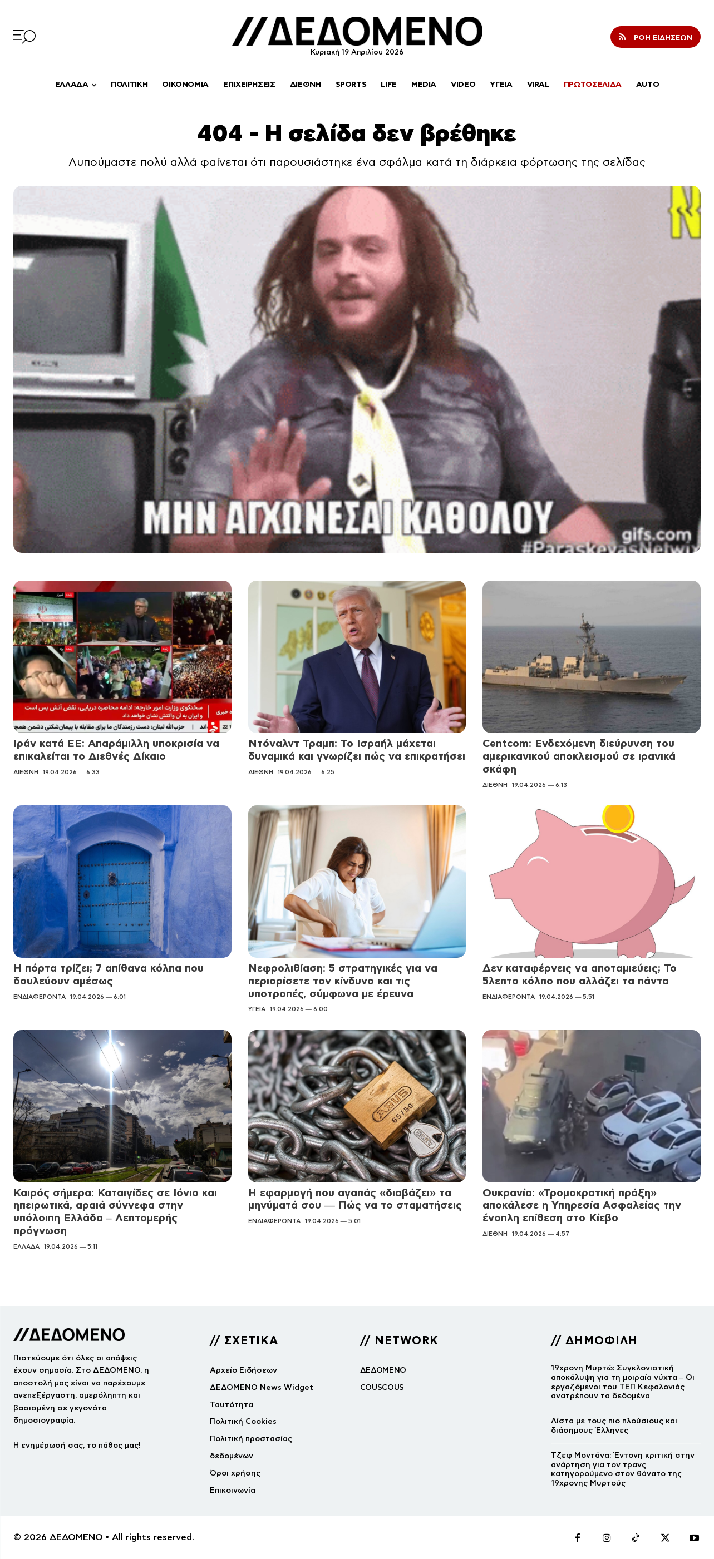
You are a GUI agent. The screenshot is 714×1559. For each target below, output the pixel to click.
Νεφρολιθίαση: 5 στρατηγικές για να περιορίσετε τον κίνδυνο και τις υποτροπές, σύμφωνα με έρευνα (342, 980)
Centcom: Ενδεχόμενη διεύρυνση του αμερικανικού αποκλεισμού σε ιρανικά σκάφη (579, 756)
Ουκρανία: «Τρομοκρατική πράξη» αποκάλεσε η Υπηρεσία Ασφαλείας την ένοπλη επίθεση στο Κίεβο (581, 1205)
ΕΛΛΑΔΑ (26, 1246)
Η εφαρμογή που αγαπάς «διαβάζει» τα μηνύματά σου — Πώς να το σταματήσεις (355, 1199)
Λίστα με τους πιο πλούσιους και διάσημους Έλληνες (614, 1425)
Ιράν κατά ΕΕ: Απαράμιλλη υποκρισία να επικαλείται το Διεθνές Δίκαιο (116, 750)
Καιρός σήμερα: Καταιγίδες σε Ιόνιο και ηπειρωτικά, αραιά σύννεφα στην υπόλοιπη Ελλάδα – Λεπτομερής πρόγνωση (115, 1211)
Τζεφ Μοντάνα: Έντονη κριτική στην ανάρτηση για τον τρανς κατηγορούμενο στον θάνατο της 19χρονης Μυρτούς (623, 1469)
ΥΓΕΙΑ (256, 1009)
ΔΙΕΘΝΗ (25, 772)
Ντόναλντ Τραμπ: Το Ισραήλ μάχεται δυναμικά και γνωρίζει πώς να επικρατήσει (356, 750)
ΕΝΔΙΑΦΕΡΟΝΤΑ (39, 996)
